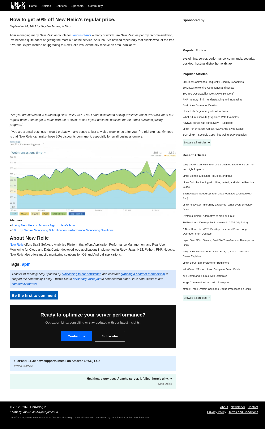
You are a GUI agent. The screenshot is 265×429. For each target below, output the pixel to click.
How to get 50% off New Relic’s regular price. (62, 19)
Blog (68, 26)
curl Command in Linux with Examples (205, 275)
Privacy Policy (216, 412)
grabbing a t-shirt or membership (143, 274)
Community (95, 5)
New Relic (17, 244)
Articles (46, 5)
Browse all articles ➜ (196, 142)
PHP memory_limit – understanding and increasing (212, 99)
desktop (188, 63)
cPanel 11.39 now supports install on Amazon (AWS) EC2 (57, 363)
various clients (81, 35)
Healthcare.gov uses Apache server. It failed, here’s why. (129, 381)
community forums (24, 284)
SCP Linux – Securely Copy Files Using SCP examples (215, 134)
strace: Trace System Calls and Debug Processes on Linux (217, 288)
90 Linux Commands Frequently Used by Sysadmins (213, 82)
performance (217, 58)
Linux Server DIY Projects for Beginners (206, 262)
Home (33, 5)
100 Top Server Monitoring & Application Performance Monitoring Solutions (62, 230)
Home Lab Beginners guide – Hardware (206, 111)
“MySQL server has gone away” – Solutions (208, 122)
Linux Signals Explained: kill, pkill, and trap (207, 175)
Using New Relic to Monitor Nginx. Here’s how (43, 225)
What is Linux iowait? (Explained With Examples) (211, 117)
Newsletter (238, 407)
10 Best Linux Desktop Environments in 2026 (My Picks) (215, 222)
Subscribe (110, 336)
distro (210, 63)
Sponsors (77, 5)
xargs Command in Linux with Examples (206, 282)
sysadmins (190, 58)
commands (234, 58)
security (249, 58)
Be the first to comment (34, 295)
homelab (221, 63)
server (203, 58)
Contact (253, 407)
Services (61, 5)
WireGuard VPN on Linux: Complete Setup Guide (211, 269)
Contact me (76, 336)
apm (26, 264)
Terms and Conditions (243, 412)
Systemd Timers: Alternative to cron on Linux (208, 215)
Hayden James (50, 26)
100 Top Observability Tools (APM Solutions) (208, 93)
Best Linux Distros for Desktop (200, 105)
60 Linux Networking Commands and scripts (208, 87)
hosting (200, 63)
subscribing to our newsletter (81, 274)
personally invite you (86, 279)
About (224, 407)
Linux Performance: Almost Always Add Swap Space (213, 128)
